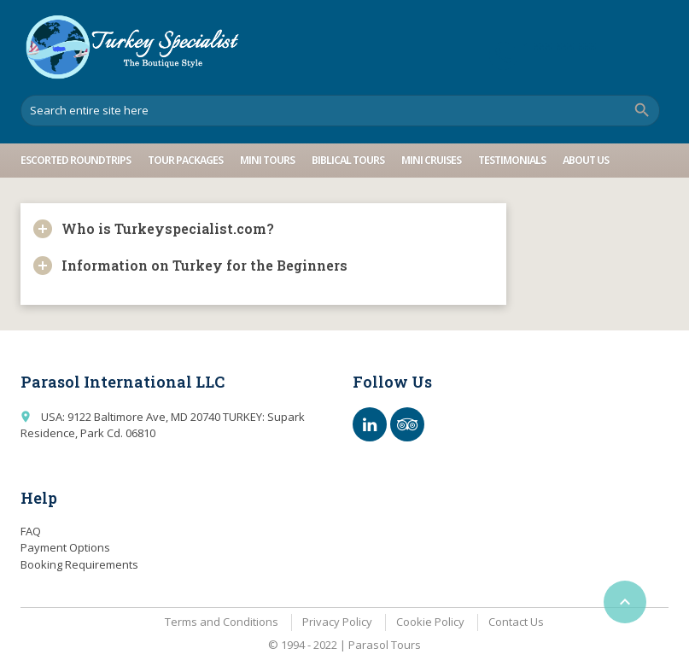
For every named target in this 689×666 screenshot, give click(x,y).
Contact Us (516, 621)
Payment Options (65, 547)
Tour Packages (185, 160)
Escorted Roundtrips (75, 160)
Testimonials (512, 160)
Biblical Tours (348, 160)
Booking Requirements (79, 564)
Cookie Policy (430, 621)
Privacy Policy (337, 621)
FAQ (30, 531)
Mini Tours (267, 160)
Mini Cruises (431, 160)
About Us (586, 160)
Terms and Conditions (221, 621)
